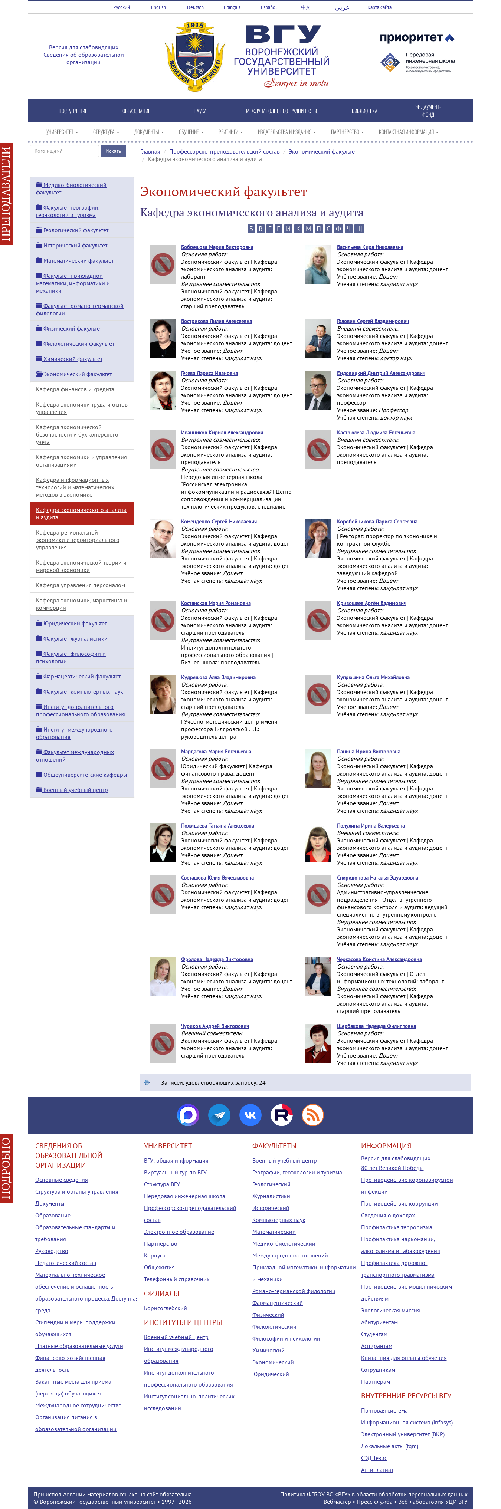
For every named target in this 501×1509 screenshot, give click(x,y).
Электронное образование (179, 1231)
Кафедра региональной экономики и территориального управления (77, 540)
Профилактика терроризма (396, 1227)
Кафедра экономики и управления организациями (81, 460)
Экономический (273, 1362)
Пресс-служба (375, 1501)
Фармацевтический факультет (78, 676)
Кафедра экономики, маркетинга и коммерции (81, 603)
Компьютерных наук (278, 1219)
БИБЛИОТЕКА (364, 111)
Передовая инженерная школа (184, 1196)
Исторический (270, 1208)
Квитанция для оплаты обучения (404, 1357)
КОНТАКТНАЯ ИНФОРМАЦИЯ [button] (409, 131)
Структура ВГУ (162, 1184)
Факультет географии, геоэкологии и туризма (68, 211)
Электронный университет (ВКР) (403, 1434)
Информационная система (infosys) (407, 1422)
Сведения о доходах (388, 1215)
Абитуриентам (379, 1322)
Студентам (374, 1334)
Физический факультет (69, 328)
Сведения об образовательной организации (83, 58)
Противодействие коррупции (399, 1203)
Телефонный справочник (177, 1279)
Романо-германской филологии (293, 1291)
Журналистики (271, 1196)
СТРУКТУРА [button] (106, 131)
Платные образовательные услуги (79, 1345)
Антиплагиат (377, 1469)
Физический (268, 1314)
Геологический (271, 1184)
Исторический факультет (71, 245)
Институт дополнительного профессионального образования (80, 710)
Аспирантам (376, 1345)
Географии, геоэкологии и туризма (297, 1172)
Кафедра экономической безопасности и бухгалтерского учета (77, 434)
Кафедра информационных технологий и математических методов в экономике (75, 487)
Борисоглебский (165, 1308)
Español (269, 7)
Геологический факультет (72, 230)
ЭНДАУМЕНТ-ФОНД (428, 110)
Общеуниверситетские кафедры (81, 774)
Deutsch (195, 7)
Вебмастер (337, 1501)
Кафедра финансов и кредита (75, 389)
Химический (268, 1350)
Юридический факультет (71, 623)
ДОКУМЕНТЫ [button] (149, 131)
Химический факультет (69, 358)
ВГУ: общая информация (176, 1160)
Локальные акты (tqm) (389, 1446)
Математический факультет (75, 260)
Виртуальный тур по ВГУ (175, 1172)
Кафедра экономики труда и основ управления (82, 408)
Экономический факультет (323, 151)
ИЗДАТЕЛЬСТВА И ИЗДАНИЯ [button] (287, 131)
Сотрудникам (378, 1369)
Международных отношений (290, 1255)
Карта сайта (379, 7)
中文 (306, 7)
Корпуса (155, 1255)
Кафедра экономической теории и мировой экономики (81, 566)
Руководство (51, 1251)
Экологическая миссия (390, 1310)
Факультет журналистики (72, 638)
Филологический (274, 1326)
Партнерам (375, 1381)
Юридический (270, 1374)
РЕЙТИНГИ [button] (231, 131)
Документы (50, 1203)
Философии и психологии (286, 1338)
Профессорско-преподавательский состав (224, 151)
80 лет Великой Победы (392, 1167)
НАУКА (200, 111)
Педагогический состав (65, 1262)
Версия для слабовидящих (83, 47)
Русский (121, 7)
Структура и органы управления (76, 1191)
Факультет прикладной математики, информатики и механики (73, 283)
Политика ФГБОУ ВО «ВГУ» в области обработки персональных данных (374, 1494)
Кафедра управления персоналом (80, 585)
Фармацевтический (277, 1302)
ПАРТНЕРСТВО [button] (347, 131)
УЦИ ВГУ (456, 1501)
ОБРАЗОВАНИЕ (136, 111)
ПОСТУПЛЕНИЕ (73, 111)
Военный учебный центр (72, 789)
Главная (150, 151)
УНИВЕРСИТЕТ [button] (62, 131)
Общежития (159, 1267)
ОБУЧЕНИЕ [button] (191, 131)
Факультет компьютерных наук (79, 691)
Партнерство (160, 1243)
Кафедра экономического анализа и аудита (81, 513)
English (158, 7)
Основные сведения (61, 1179)
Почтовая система (384, 1410)
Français (232, 7)
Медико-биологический (283, 1243)
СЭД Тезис (374, 1458)
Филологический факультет (75, 343)
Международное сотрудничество (78, 1405)
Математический (274, 1231)
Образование (53, 1215)
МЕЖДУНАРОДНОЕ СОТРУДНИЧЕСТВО (282, 111)
